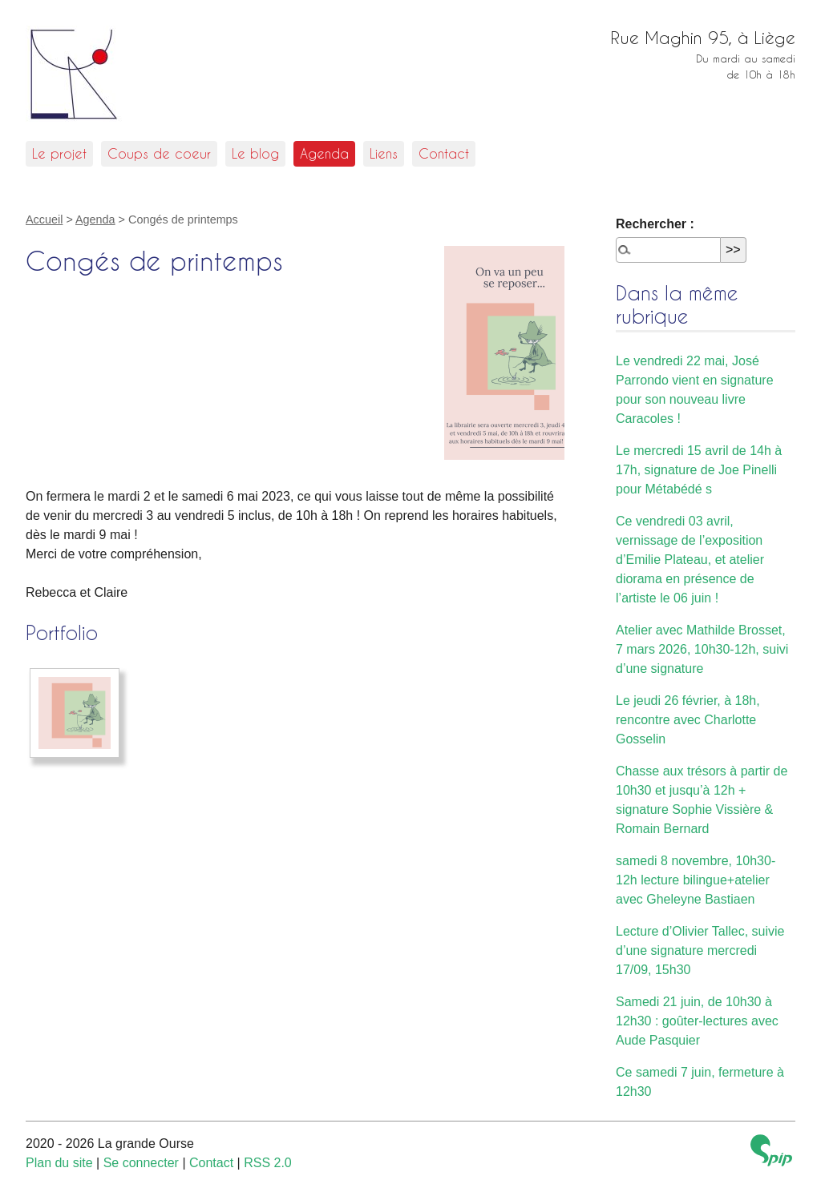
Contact (444, 153)
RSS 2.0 (268, 1163)
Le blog (255, 153)
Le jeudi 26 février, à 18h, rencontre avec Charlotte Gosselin (688, 720)
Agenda (324, 153)
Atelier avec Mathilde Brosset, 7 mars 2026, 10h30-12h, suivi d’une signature (702, 649)
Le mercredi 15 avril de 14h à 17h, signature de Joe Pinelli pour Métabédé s (699, 470)
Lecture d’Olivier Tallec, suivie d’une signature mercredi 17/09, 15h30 (700, 950)
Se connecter (141, 1163)
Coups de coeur (159, 153)
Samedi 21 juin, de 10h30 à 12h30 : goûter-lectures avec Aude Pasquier (697, 1021)
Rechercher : (655, 224)
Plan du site (59, 1163)
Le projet (59, 153)
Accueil (44, 219)
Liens (384, 153)
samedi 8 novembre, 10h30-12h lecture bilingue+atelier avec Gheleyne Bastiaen (695, 880)
